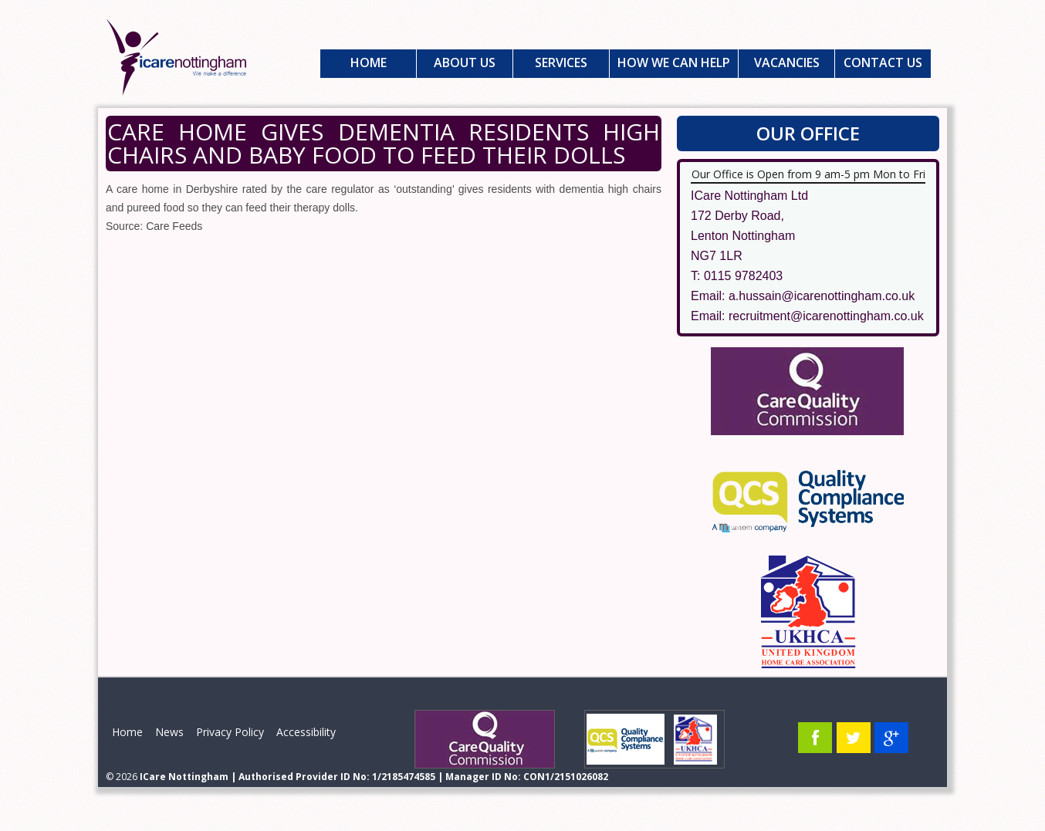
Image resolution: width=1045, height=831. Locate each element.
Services (561, 62)
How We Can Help (673, 62)
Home (368, 62)
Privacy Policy (230, 732)
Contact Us (883, 62)
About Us (464, 62)
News (169, 732)
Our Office (808, 133)
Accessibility (306, 732)
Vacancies (787, 62)
